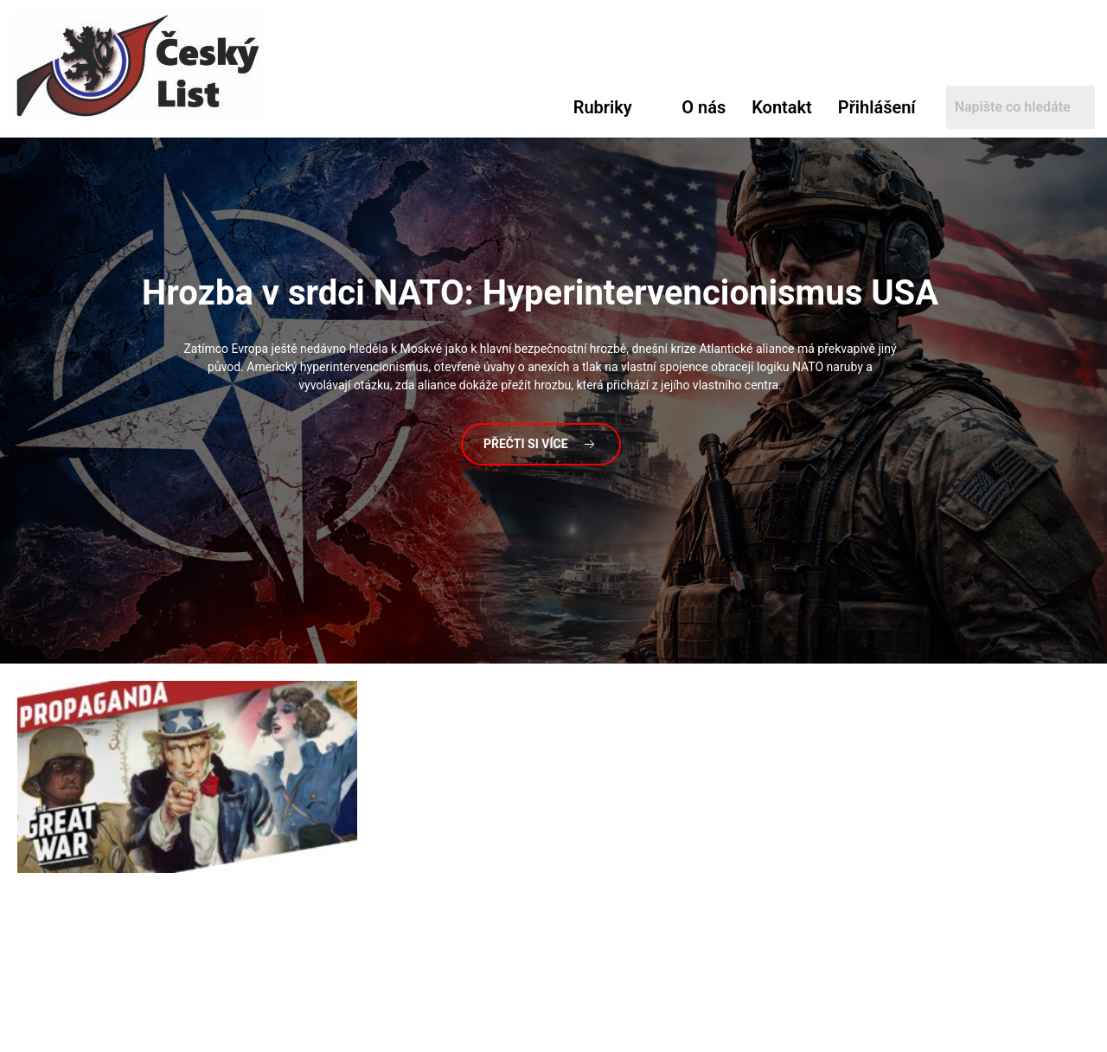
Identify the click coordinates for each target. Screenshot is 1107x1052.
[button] (614, 107)
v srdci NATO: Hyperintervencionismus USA (540, 293)
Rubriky (602, 107)
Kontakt (782, 107)
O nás (703, 107)
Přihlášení (877, 107)
